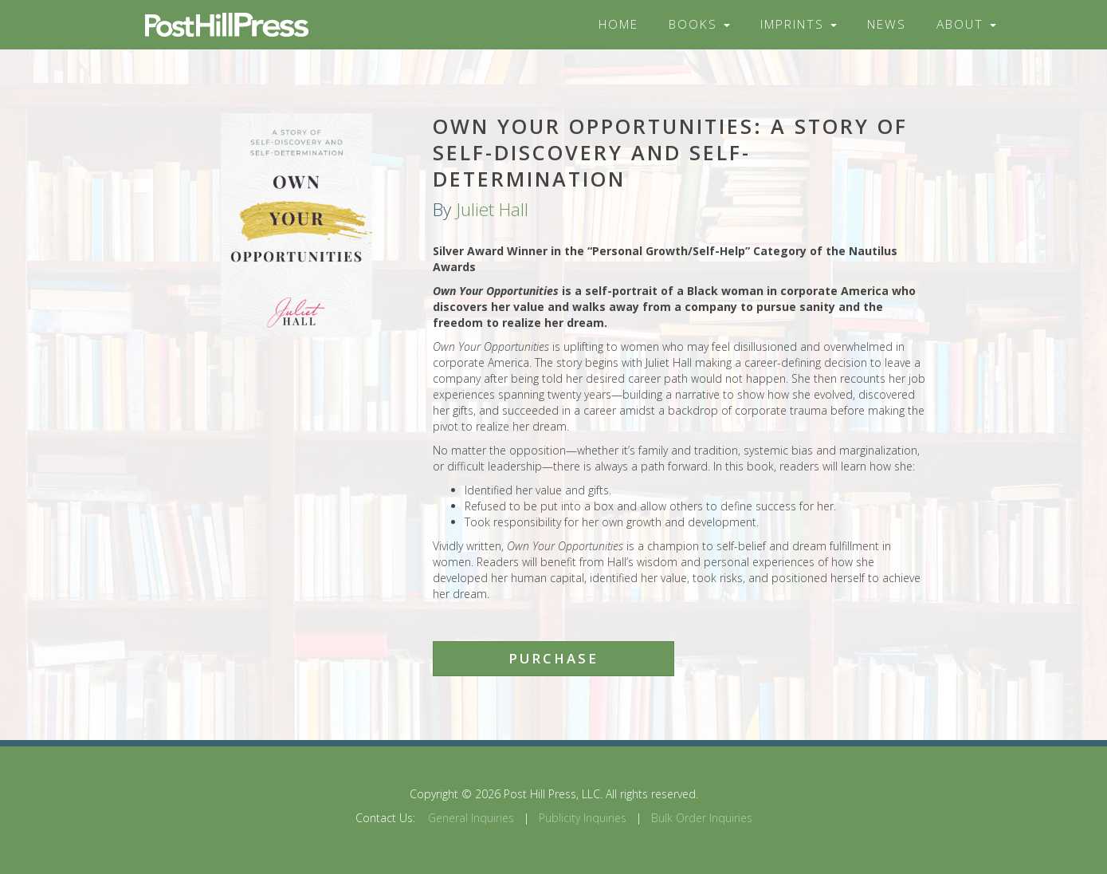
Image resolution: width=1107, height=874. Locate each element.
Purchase (553, 658)
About (966, 24)
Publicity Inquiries (582, 817)
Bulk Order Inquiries (701, 817)
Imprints (798, 24)
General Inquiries (471, 817)
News (886, 24)
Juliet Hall (492, 209)
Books (699, 24)
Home (618, 24)
